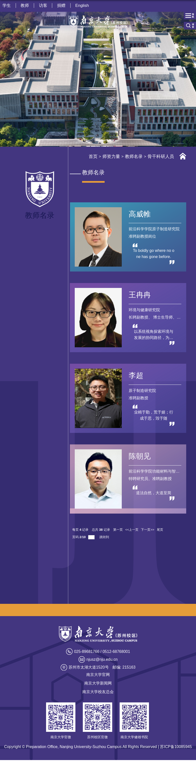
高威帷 (140, 214)
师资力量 (111, 156)
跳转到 (104, 540)
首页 (93, 156)
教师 (25, 5)
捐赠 (62, 5)
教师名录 (134, 156)
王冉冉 (140, 295)
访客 (43, 5)
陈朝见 (140, 458)
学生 (6, 5)
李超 (136, 377)
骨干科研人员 (160, 156)
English (83, 5)
